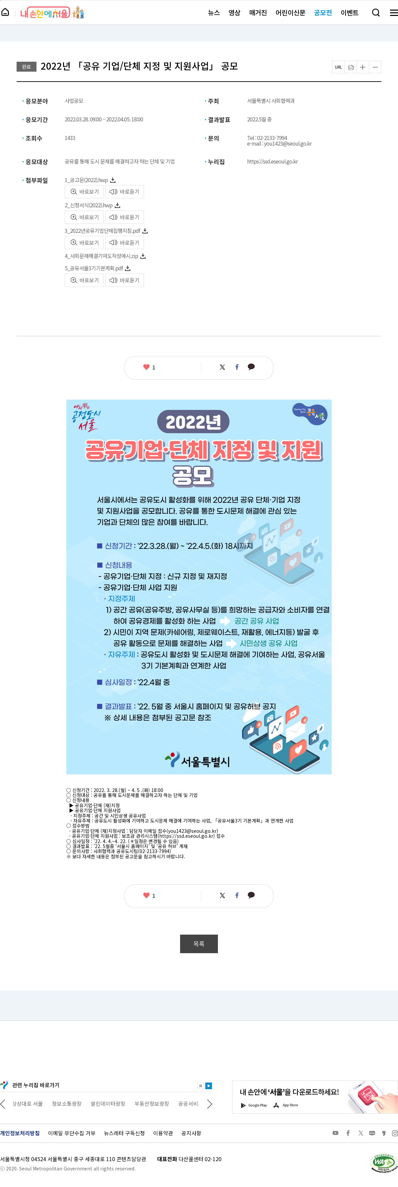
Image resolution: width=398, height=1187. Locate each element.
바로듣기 (130, 191)
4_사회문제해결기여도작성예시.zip (101, 256)
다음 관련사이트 (209, 1103)
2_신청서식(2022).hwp (88, 205)
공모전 (323, 12)
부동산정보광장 (153, 1103)
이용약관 (163, 1133)
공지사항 (191, 1133)
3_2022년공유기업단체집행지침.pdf (102, 230)
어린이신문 (290, 12)
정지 (200, 1086)
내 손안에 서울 (53, 12)
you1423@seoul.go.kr (192, 830)
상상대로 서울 (28, 1103)
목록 (199, 943)
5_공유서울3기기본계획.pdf (94, 268)
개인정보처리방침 (20, 1133)
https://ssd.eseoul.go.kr (272, 161)
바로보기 (89, 191)
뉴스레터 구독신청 (124, 1133)
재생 (208, 1086)
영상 (234, 12)
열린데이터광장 (109, 1103)
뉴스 (214, 12)
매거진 (258, 12)
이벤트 (350, 12)
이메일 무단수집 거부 (72, 1133)
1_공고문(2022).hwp (86, 180)
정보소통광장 (68, 1103)
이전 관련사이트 (2, 1103)
